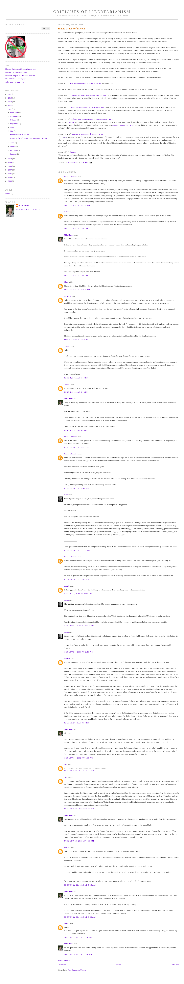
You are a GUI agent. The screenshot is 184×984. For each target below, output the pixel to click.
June (12, 127)
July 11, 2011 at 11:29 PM (77, 550)
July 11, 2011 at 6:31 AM (76, 447)
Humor (7, 194)
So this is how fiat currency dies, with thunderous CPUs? (91, 119)
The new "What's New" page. (16, 72)
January (13, 154)
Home (118, 965)
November (14, 116)
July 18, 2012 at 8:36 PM (76, 723)
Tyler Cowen (62, 137)
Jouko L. (67, 847)
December (14, 112)
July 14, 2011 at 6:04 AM (76, 579)
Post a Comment (64, 960)
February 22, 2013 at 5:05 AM (80, 885)
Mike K (67, 923)
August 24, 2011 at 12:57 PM (79, 626)
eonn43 (67, 586)
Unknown (67, 212)
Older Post (175, 965)
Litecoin (71, 122)
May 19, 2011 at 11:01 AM (77, 290)
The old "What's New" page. (15, 79)
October (13, 120)
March (13, 146)
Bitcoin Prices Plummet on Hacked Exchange (87, 107)
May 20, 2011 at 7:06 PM (76, 340)
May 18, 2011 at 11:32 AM (77, 205)
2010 (10, 159)
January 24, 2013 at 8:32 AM (79, 771)
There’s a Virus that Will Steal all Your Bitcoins (88, 95)
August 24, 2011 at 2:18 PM (78, 652)
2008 (10, 166)
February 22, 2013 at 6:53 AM (80, 917)
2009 (10, 162)
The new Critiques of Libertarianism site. (20, 69)
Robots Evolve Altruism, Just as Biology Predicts (28, 138)
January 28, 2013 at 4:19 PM (79, 841)
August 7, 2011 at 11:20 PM (78, 593)
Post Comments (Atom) (77, 970)
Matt (66, 764)
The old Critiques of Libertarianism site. (20, 75)
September (14, 124)
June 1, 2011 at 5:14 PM (76, 378)
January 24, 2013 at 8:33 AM (79, 809)
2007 (10, 170)
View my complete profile (28, 210)
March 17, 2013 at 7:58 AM (78, 937)
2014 (10, 98)
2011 (10, 109)
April (12, 143)
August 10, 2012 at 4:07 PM (78, 758)
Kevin (66, 495)
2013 (10, 102)
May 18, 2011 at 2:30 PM (76, 228)
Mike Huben (68, 235)
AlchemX (67, 296)
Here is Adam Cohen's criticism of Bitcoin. (85, 83)
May (12, 131)
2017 (10, 94)
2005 (10, 177)
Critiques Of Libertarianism (92, 12)
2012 (10, 105)
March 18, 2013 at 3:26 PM (78, 954)
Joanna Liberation (71, 177)
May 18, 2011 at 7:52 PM (76, 275)
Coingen (73, 152)
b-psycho (67, 346)
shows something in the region (123, 125)
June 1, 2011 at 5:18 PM (76, 392)
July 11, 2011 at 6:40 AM (76, 488)
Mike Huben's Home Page (15, 82)
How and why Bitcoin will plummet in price (88, 134)
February (13, 150)
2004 (10, 181)
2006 (10, 173)
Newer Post (62, 965)
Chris (66, 282)
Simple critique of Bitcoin (19, 134)
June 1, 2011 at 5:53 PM (76, 430)
